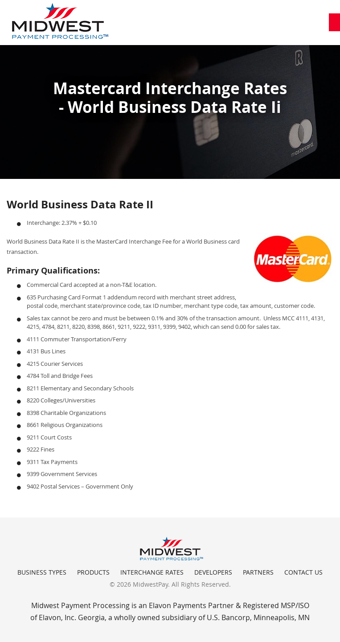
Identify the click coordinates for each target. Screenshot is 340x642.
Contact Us (303, 572)
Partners (258, 572)
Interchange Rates (152, 572)
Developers (213, 572)
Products (93, 572)
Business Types (41, 572)
